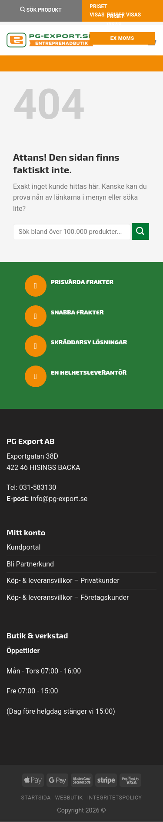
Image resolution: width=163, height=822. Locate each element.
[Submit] (140, 231)
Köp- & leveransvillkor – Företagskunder (68, 597)
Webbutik (69, 798)
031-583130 (37, 487)
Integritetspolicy (114, 798)
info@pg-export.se (58, 499)
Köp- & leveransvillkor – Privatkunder (63, 580)
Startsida (36, 798)
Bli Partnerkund (30, 564)
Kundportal (23, 547)
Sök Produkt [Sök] (41, 9)
